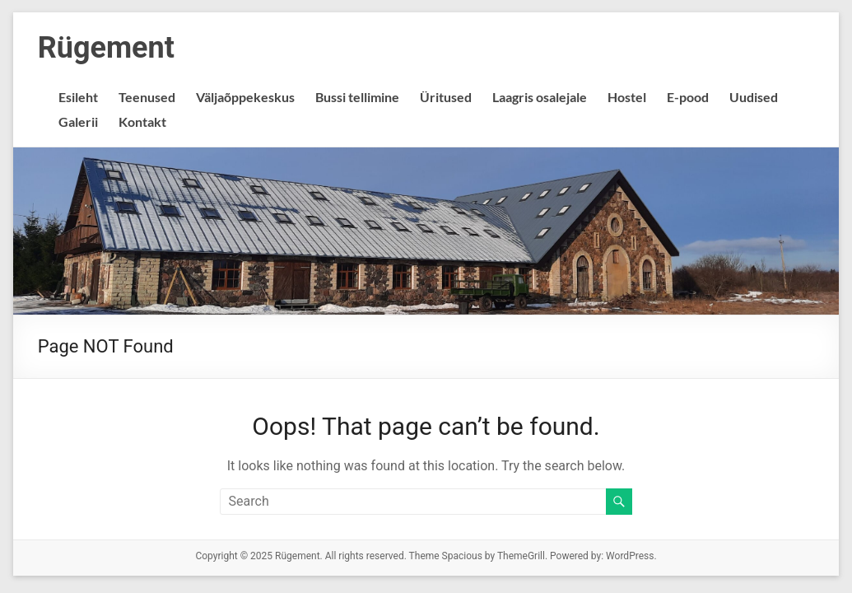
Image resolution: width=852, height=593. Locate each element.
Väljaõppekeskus (245, 97)
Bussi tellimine (357, 97)
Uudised (753, 97)
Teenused (147, 97)
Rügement (106, 47)
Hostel (627, 97)
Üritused (446, 97)
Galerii (78, 121)
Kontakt (142, 121)
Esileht (78, 97)
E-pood (688, 97)
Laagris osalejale (539, 97)
